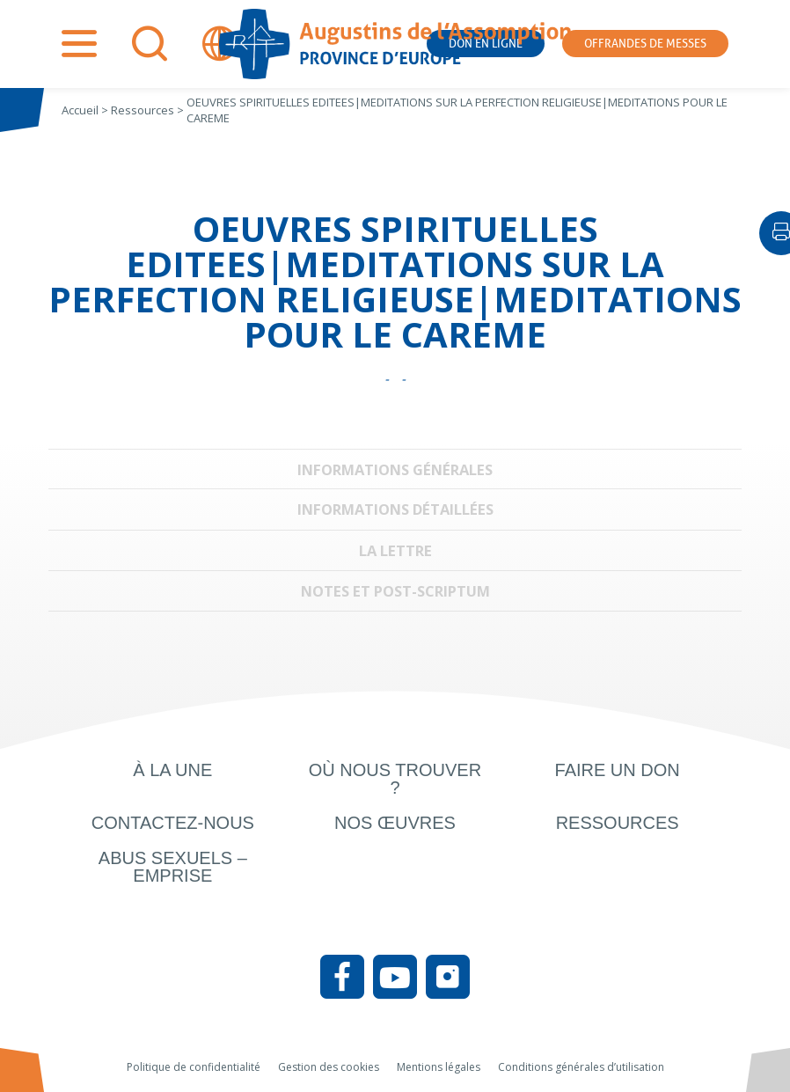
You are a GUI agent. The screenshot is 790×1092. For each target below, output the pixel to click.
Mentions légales (438, 1066)
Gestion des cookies (328, 1066)
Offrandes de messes (645, 43)
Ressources (617, 822)
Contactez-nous (172, 822)
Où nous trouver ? (395, 778)
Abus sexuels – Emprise (173, 866)
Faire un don (617, 770)
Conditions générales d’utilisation (581, 1066)
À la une (172, 770)
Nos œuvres (395, 822)
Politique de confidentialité (193, 1066)
